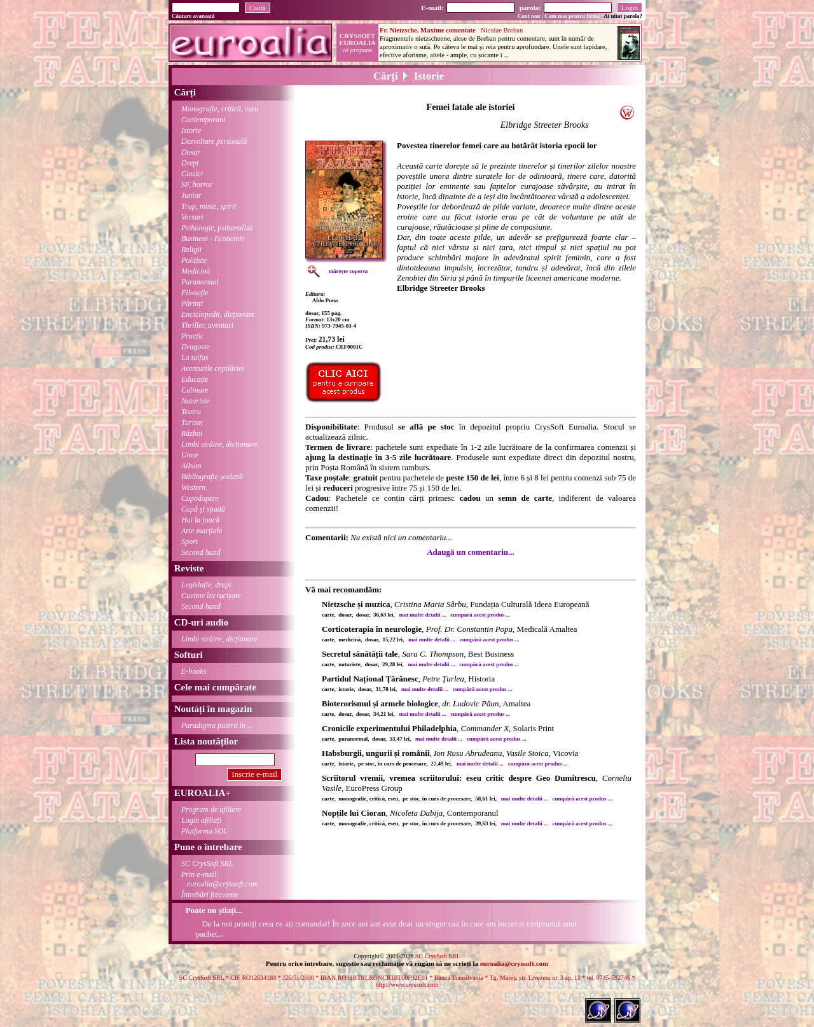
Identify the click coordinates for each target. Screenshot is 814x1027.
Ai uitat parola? (623, 16)
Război (191, 433)
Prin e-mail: (215, 879)
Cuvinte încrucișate (211, 595)
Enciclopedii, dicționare (218, 314)
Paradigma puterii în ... (217, 725)
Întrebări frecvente (209, 894)
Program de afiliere (211, 809)
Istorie (191, 130)
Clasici (192, 173)
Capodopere (200, 498)
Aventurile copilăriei (212, 368)
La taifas (194, 357)
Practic (192, 336)
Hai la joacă (200, 519)
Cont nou (529, 16)
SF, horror (196, 184)
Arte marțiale (201, 530)
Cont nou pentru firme (572, 16)
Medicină (195, 271)
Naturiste (195, 400)
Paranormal (200, 281)
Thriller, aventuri (207, 325)
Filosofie (195, 292)
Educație (195, 379)
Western (193, 487)
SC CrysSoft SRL (207, 863)
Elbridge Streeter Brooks (544, 125)
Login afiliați (201, 820)
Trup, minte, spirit (209, 206)
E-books (193, 671)
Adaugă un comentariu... (470, 552)
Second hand (201, 552)
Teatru (191, 411)
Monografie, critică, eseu (219, 108)
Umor (190, 455)
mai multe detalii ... (422, 614)
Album (191, 465)
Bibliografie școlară (212, 476)
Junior (191, 195)
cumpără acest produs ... (480, 614)
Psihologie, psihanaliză (217, 227)
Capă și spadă (203, 509)
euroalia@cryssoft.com (514, 963)
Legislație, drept (206, 584)
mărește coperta (348, 271)
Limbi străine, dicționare (219, 444)
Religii (191, 249)
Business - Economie (213, 238)
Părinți (192, 303)
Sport (189, 541)
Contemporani (203, 119)
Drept (190, 162)
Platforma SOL (204, 831)
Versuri (192, 217)
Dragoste (195, 346)
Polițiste (194, 260)
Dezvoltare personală (214, 141)
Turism (191, 422)
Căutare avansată (193, 16)
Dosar (190, 152)
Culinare (194, 390)
